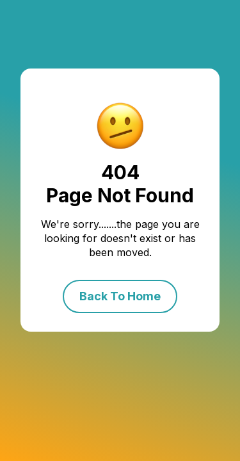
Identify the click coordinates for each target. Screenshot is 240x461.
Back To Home (120, 296)
